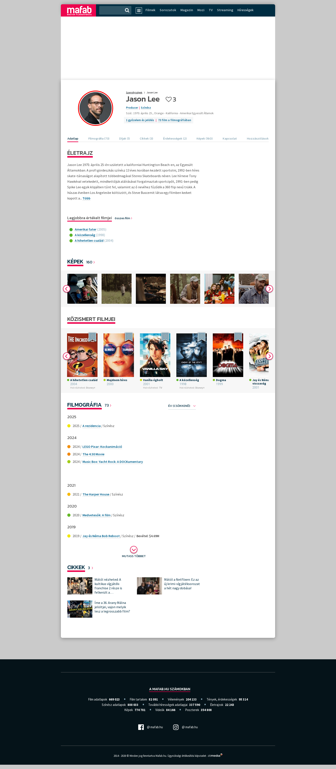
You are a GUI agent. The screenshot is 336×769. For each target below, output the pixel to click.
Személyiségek (134, 92)
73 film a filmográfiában (174, 120)
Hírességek (245, 10)
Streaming (225, 10)
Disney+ (90, 387)
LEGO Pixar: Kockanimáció (102, 446)
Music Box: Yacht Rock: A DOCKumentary (112, 461)
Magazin (186, 10)
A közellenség (85, 235)
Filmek (150, 10)
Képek (75, 261)
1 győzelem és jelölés (140, 120)
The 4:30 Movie (93, 454)
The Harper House (95, 494)
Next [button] (269, 288)
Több (86, 198)
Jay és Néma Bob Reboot (101, 536)
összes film (124, 218)
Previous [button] (66, 288)
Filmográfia (84, 404)
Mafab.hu (161, 756)
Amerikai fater (85, 229)
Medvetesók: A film (96, 515)
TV (211, 10)
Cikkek (76, 567)
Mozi (200, 10)
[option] (82, 289)
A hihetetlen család (89, 240)
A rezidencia (91, 426)
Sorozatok (168, 10)
